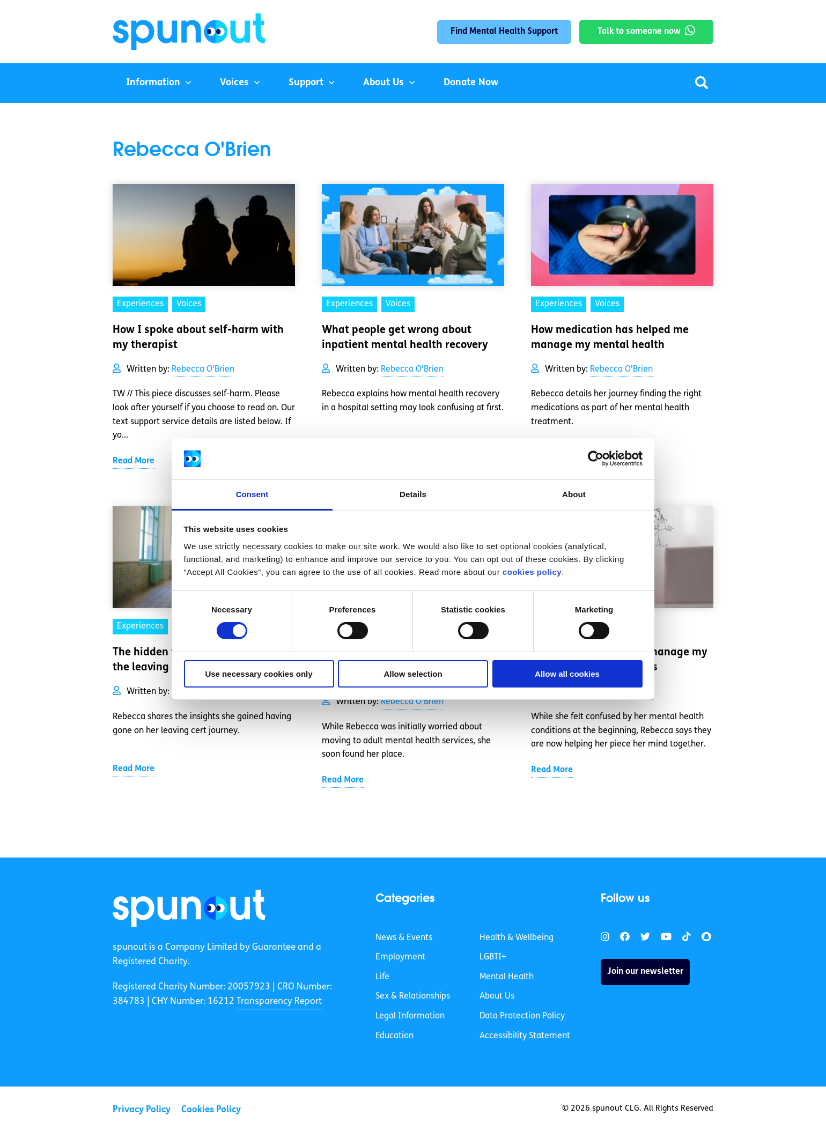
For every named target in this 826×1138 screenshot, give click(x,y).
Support (306, 83)
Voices (234, 83)
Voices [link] (188, 304)
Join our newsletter (645, 971)
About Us (383, 83)
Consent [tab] (252, 494)
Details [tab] (413, 494)
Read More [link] (133, 461)
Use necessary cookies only (258, 673)
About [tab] (574, 494)
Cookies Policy (211, 1109)
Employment (400, 957)
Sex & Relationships (412, 996)
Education (394, 1036)
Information (153, 83)
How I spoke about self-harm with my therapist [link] (198, 338)
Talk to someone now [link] (639, 31)
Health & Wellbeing (517, 938)
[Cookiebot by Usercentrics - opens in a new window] (596, 458)
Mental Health (507, 977)
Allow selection (413, 673)
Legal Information (410, 1016)
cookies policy (532, 572)
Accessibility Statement (525, 1036)
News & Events (403, 938)
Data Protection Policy (522, 1016)
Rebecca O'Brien (203, 369)
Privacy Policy (142, 1109)
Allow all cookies (567, 673)
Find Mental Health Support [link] (504, 31)
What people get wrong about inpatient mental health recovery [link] (405, 338)
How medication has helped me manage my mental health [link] (610, 338)
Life (382, 977)
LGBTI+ (493, 957)
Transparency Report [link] (279, 1001)
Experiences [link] (140, 304)
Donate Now (471, 83)
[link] (189, 908)
